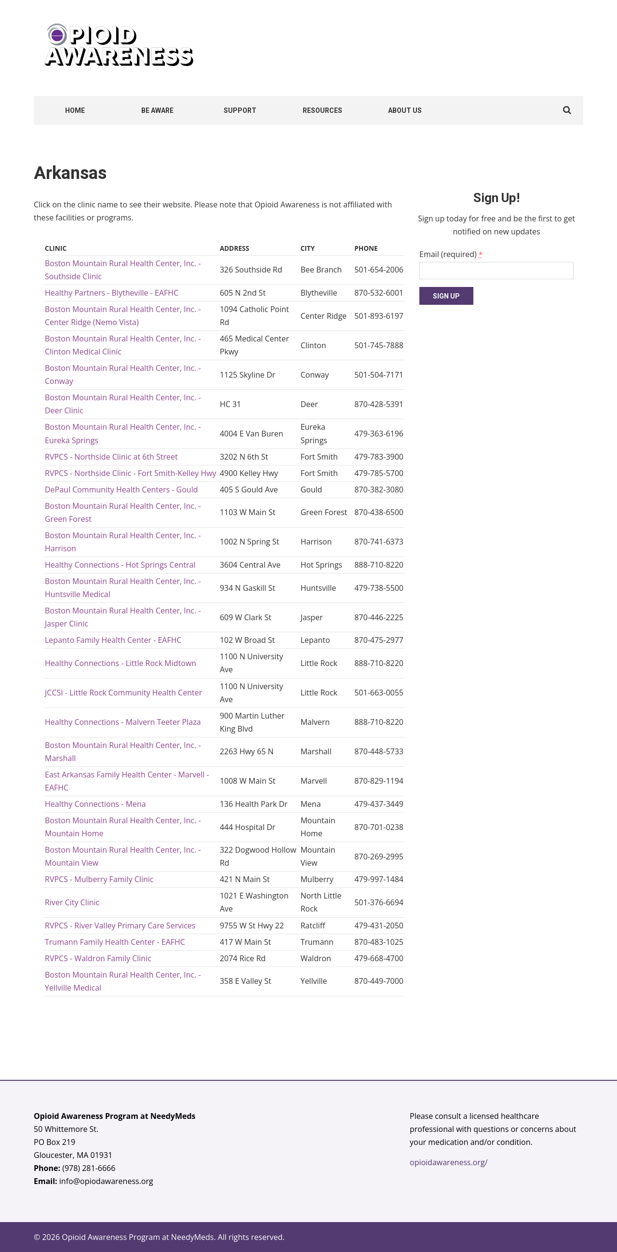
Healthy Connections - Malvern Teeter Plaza (123, 722)
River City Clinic (72, 902)
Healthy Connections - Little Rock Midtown (120, 663)
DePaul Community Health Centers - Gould (121, 489)
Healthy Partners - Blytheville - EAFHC (111, 292)
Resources (322, 110)
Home (75, 110)
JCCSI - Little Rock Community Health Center (123, 692)
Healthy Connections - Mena (95, 804)
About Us (405, 110)
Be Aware (157, 110)
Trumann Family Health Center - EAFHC (115, 942)
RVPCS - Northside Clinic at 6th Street (111, 456)
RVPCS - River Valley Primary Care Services (120, 925)
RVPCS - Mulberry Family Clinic (99, 879)
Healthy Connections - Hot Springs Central (120, 564)
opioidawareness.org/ (449, 1162)
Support (240, 110)
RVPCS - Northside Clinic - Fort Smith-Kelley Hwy (130, 473)
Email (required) (451, 254)
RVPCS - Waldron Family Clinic (98, 958)
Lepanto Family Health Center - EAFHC (113, 640)
